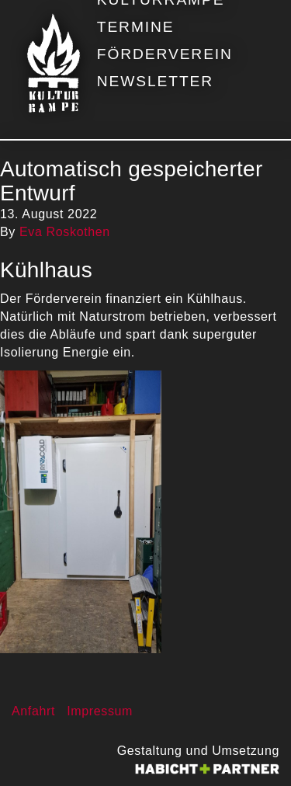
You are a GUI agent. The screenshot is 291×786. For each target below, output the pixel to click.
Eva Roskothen (64, 231)
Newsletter (155, 81)
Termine (136, 26)
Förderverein (165, 54)
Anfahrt (33, 711)
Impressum (100, 711)
